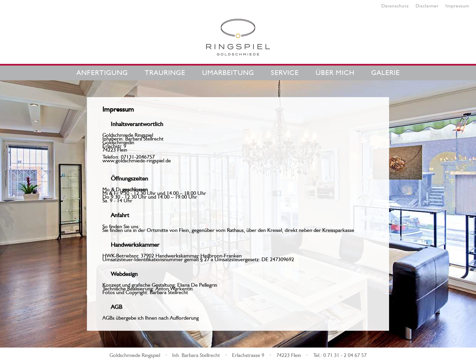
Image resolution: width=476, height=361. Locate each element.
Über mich (335, 71)
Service (285, 71)
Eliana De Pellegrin (197, 284)
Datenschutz (395, 5)
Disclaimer (427, 5)
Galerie (385, 71)
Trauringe (165, 71)
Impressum (457, 5)
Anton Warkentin (174, 287)
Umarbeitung (228, 71)
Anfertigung (102, 71)
